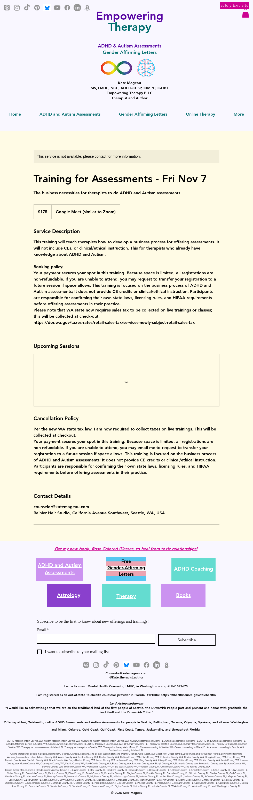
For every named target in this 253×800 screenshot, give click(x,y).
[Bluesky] (47, 7)
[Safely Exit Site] (234, 5)
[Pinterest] (37, 7)
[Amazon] (87, 7)
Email (43, 630)
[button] (245, 13)
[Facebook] (67, 7)
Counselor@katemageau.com (126, 673)
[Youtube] (57, 7)
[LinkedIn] (77, 7)
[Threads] (7, 7)
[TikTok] (27, 7)
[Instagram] (17, 7)
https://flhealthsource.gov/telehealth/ (188, 695)
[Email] (94, 638)
